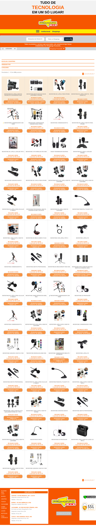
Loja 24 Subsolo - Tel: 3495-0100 (13, 103)
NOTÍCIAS (4, 513)
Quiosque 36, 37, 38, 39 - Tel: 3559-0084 (59, 362)
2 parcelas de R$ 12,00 (13, 214)
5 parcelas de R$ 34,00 (13, 243)
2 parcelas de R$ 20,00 (13, 185)
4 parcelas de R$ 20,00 (36, 157)
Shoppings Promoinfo (57, 49)
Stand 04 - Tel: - (82, 218)
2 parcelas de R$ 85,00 (59, 99)
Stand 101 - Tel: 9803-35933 (59, 160)
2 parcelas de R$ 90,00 (59, 185)
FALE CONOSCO (4, 516)
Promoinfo (48, 23)
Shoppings (56, 31)
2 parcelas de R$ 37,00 (82, 300)
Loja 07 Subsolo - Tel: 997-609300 (82, 333)
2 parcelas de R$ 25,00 (82, 128)
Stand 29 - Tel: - (82, 103)
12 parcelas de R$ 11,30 (36, 128)
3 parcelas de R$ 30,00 (59, 214)
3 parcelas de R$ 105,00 (82, 444)
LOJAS (3, 511)
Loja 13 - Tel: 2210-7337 (36, 103)
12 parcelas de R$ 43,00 (82, 272)
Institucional (45, 31)
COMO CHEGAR (4, 507)
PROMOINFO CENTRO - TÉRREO (36, 101)
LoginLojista (64, 513)
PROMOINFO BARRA (13, 101)
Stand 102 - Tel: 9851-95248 (59, 246)
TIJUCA (3, 501)
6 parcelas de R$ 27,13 (59, 272)
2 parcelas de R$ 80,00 (59, 157)
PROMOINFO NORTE (59, 101)
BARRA (3, 496)
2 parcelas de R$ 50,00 (36, 272)
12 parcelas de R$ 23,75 (36, 358)
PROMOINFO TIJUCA (82, 447)
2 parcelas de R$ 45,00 (36, 243)
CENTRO (4, 499)
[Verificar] (89, 498)
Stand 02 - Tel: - (82, 131)
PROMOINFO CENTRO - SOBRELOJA (59, 360)
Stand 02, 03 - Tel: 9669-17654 (82, 448)
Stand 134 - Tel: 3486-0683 (59, 131)
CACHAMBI (4, 504)
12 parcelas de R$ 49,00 (36, 99)
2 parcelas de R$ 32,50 (13, 358)
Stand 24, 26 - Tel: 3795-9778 (13, 131)
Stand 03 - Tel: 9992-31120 (59, 103)
